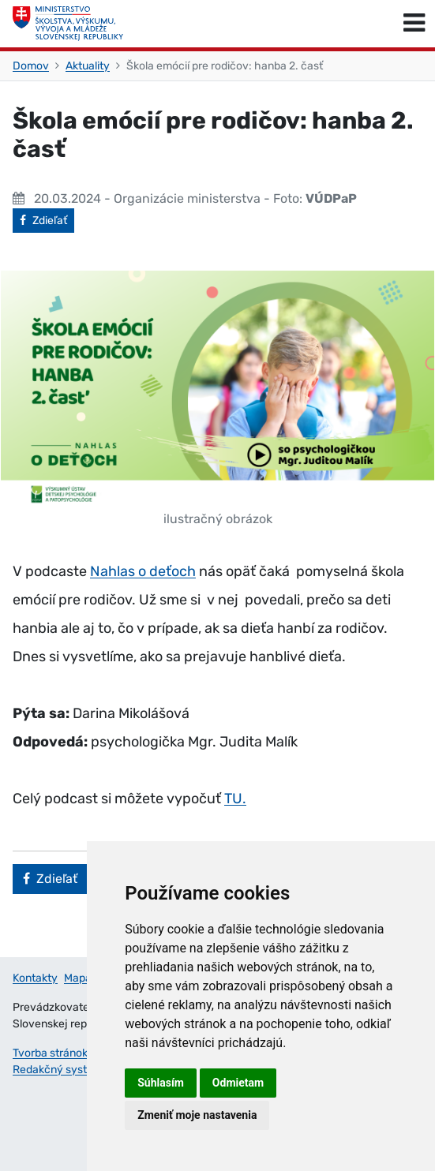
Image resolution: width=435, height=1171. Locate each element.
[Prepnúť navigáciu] (414, 24)
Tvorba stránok (50, 1053)
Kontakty (35, 978)
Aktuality (88, 66)
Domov (31, 66)
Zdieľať (47, 219)
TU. (235, 798)
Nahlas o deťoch (143, 571)
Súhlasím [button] (160, 1082)
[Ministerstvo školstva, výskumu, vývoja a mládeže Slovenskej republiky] (68, 23)
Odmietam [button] (238, 1082)
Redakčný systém (58, 1069)
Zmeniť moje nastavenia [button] (197, 1115)
